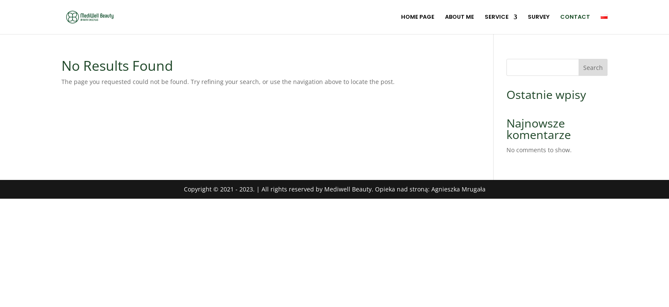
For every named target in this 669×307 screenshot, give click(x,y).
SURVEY (539, 17)
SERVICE (497, 17)
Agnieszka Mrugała (458, 189)
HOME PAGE (417, 17)
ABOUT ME (459, 17)
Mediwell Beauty (348, 189)
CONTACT (575, 17)
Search (593, 68)
